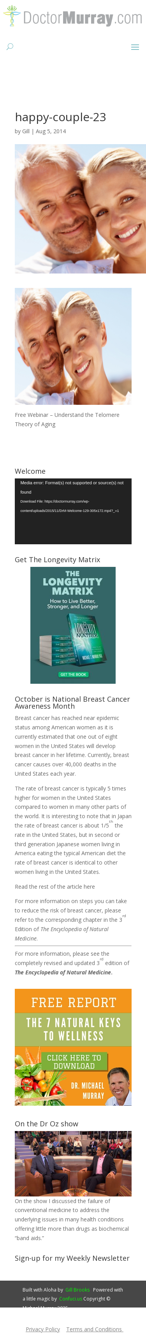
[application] (73, 511)
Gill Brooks (77, 1289)
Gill (26, 131)
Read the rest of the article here (55, 886)
